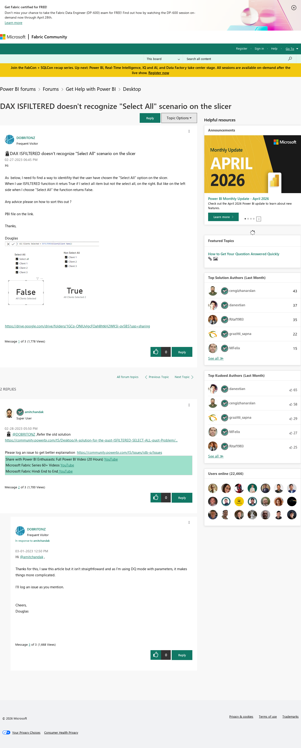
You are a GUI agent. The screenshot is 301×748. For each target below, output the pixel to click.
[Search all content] (239, 58)
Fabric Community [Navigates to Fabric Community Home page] (49, 37)
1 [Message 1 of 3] (19, 341)
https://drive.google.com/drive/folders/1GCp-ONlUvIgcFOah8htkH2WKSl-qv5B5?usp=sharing (77, 326)
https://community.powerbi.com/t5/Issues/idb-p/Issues (119, 452)
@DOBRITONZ (23, 434)
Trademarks (290, 716)
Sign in (259, 48)
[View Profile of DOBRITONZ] (25, 137)
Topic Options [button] (178, 117)
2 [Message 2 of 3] (19, 487)
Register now (158, 72)
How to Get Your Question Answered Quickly (243, 253)
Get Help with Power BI (91, 88)
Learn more (13, 22)
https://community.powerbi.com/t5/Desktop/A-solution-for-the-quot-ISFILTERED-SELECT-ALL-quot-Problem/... (91, 440)
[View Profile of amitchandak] (34, 411)
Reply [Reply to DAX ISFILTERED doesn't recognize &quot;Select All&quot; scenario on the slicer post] (182, 352)
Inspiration (98, 37)
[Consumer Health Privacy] (61, 732)
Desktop (132, 88)
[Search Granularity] (163, 58)
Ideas (117, 37)
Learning (178, 37)
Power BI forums (18, 88)
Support (197, 37)
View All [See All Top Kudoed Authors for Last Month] (216, 456)
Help (274, 48)
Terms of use (268, 716)
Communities (138, 37)
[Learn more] (223, 217)
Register (241, 48)
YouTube (111, 459)
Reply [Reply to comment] (182, 498)
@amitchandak (31, 556)
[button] (150, 118)
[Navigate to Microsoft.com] (12, 37)
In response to (32, 540)
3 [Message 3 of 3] (29, 644)
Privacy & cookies (241, 716)
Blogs (159, 37)
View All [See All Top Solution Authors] (216, 358)
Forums (78, 37)
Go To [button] (290, 49)
